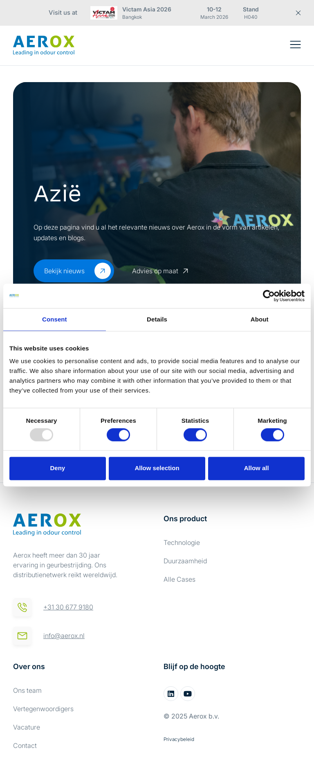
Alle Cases (179, 579)
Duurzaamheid (185, 561)
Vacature (26, 727)
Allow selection (157, 468)
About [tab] (260, 319)
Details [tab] (157, 319)
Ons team (27, 690)
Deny (57, 468)
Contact (25, 745)
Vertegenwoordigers (43, 709)
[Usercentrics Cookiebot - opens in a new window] (269, 296)
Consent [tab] (54, 319)
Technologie (182, 542)
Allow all (256, 468)
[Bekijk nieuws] (102, 271)
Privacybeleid (179, 739)
